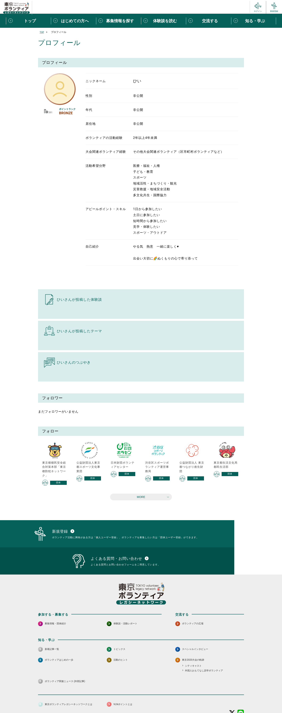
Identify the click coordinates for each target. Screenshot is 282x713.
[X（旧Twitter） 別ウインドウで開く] (232, 690)
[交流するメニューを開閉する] (208, 21)
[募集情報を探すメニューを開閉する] (118, 21)
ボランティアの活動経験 (104, 138)
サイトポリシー (77, 700)
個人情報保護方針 (101, 700)
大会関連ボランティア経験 (106, 152)
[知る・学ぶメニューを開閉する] (253, 21)
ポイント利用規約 (187, 700)
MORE (141, 497)
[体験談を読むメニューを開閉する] (163, 21)
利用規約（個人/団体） (159, 700)
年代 (89, 110)
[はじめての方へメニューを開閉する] (73, 21)
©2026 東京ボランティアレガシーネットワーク (141, 709)
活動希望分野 (96, 166)
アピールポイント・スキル (106, 209)
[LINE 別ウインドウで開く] (240, 690)
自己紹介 (92, 246)
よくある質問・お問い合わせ (218, 700)
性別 (89, 96)
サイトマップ (55, 700)
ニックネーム (96, 81)
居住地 (91, 124)
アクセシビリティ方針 (128, 700)
